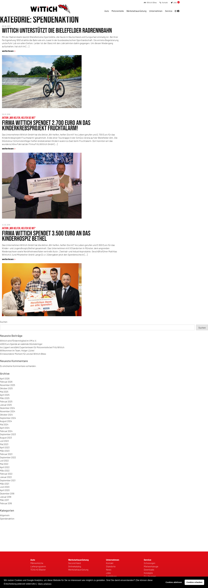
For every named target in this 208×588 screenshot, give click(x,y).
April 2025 (4, 394)
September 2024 (8, 418)
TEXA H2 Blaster (38, 569)
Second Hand (74, 563)
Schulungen (149, 563)
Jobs (175, 2)
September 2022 (8, 457)
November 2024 (7, 411)
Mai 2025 (4, 391)
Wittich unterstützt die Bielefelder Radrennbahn (57, 31)
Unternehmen (155, 11)
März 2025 (4, 398)
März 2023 (4, 450)
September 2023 (8, 434)
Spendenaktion (7, 518)
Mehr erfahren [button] (44, 584)
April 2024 (5, 427)
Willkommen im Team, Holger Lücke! (17, 350)
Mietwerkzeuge (151, 566)
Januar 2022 (6, 477)
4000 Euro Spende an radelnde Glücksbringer (21, 344)
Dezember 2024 (7, 408)
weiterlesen (8, 51)
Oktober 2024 (6, 414)
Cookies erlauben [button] (194, 582)
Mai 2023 (4, 444)
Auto (106, 11)
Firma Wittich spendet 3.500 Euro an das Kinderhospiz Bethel (46, 236)
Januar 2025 (6, 404)
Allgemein (5, 515)
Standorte (111, 566)
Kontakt (164, 2)
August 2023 (6, 437)
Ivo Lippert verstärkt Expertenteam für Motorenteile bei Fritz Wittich (32, 347)
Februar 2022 (6, 473)
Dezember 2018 (7, 493)
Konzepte (148, 573)
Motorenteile (118, 11)
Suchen (3, 321)
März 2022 (5, 470)
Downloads (149, 569)
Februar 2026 (6, 381)
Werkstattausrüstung (136, 11)
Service (168, 11)
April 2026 (4, 378)
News (108, 569)
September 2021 (8, 480)
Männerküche (36, 563)
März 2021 (4, 483)
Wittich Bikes (150, 2)
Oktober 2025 (6, 388)
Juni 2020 (4, 486)
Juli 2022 (4, 460)
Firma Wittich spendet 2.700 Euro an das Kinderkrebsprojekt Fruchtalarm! (46, 125)
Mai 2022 (4, 464)
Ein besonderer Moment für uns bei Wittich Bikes (23, 353)
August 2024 (6, 421)
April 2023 (4, 447)
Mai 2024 (4, 424)
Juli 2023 (4, 441)
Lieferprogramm (38, 566)
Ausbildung (111, 576)
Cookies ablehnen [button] (174, 582)
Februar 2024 (6, 431)
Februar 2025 (6, 401)
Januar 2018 (5, 496)
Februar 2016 (6, 503)
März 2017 (4, 500)
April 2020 (5, 490)
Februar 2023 (6, 454)
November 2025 (7, 385)
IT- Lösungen (150, 576)
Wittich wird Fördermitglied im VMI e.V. (18, 340)
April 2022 (5, 467)
